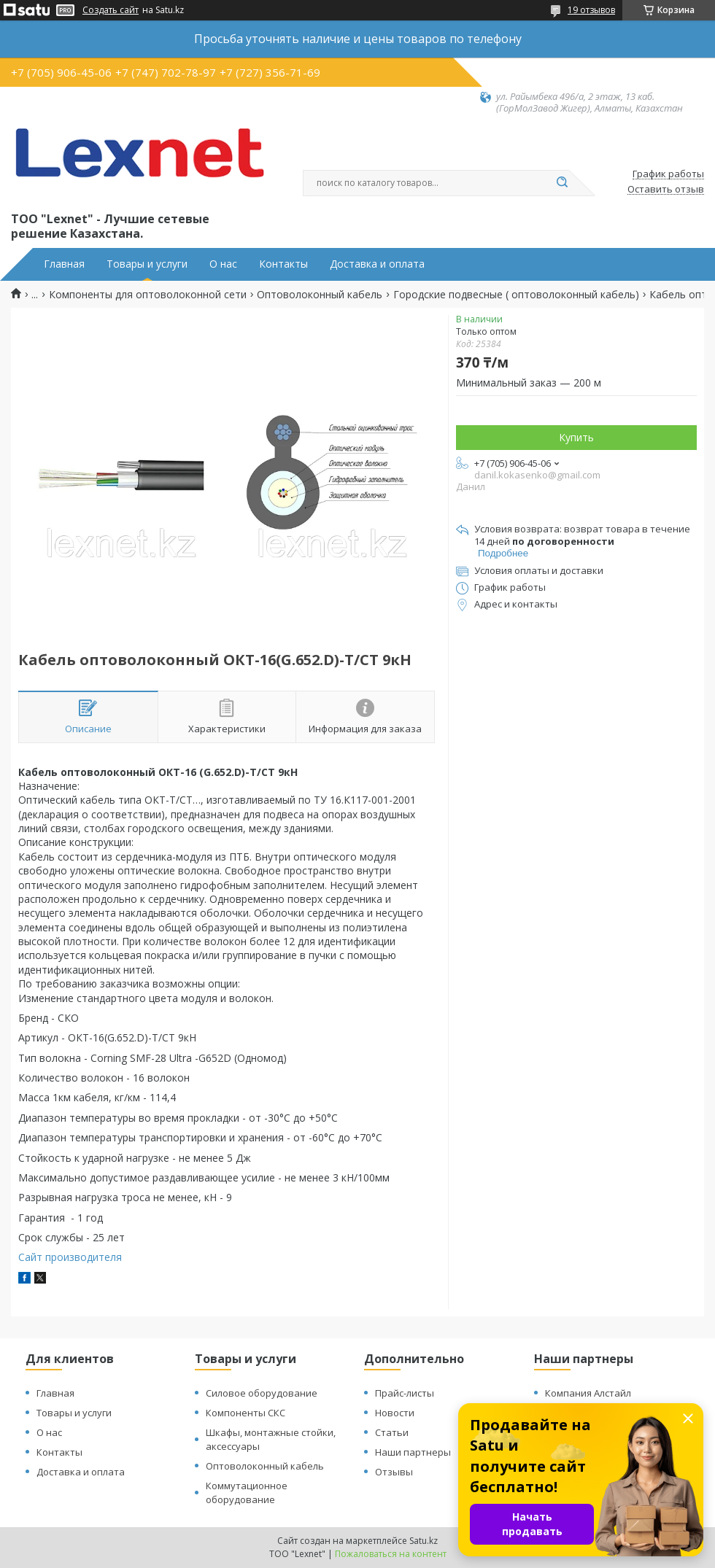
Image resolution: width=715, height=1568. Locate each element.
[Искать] (561, 183)
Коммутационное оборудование (246, 1492)
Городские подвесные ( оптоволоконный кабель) (516, 294)
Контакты (283, 264)
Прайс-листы (404, 1393)
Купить (576, 437)
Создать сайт (110, 10)
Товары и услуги (147, 264)
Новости (394, 1412)
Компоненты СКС (245, 1412)
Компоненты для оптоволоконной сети (148, 294)
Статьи (392, 1432)
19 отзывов (591, 10)
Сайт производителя (70, 1257)
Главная (64, 264)
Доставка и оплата (377, 264)
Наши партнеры (413, 1452)
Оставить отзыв (665, 190)
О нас (223, 264)
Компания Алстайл (588, 1393)
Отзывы (394, 1471)
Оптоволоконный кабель (319, 294)
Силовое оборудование (261, 1393)
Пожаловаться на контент (391, 1554)
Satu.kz (423, 1540)
